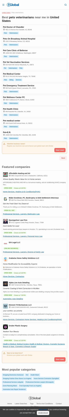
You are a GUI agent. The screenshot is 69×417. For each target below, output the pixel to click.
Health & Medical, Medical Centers (16, 344)
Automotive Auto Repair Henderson (14, 389)
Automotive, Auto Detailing (13, 299)
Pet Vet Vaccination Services (16, 62)
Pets (5, 33)
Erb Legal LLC (14, 242)
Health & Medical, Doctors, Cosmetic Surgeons (47, 344)
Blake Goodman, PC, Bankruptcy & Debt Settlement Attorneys (34, 198)
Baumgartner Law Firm (18, 220)
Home (9, 404)
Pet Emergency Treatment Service (18, 86)
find (27, 375)
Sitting (11, 80)
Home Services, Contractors (13, 276)
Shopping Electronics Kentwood (13, 375)
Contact (59, 404)
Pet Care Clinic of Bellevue (15, 50)
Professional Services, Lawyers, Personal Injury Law (22, 236)
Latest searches (21, 404)
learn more (43, 409)
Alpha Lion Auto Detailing (19, 283)
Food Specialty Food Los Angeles (30, 386)
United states (6, 13)
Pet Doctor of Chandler (13, 27)
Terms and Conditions (44, 404)
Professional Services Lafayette (13, 382)
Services (18, 80)
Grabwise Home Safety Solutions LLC (24, 258)
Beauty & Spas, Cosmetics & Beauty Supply (19, 347)
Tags (32, 404)
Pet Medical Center (11, 74)
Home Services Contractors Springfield (46, 378)
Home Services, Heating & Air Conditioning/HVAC (21, 192)
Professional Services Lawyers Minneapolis (40, 382)
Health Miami (35, 375)
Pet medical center (11, 121)
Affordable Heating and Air (19, 173)
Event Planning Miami (10, 386)
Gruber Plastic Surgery (18, 326)
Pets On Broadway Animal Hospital (19, 39)
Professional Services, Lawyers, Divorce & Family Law (23, 252)
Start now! (60, 359)
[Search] (65, 4)
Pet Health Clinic (10, 109)
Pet (5, 68)
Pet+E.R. (7, 132)
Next (63, 158)
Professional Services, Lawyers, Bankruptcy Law (21, 214)
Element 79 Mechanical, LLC (20, 305)
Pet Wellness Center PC (14, 97)
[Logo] (13, 4)
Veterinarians (13, 33)
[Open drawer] (3, 4)
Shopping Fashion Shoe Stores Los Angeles (17, 378)
